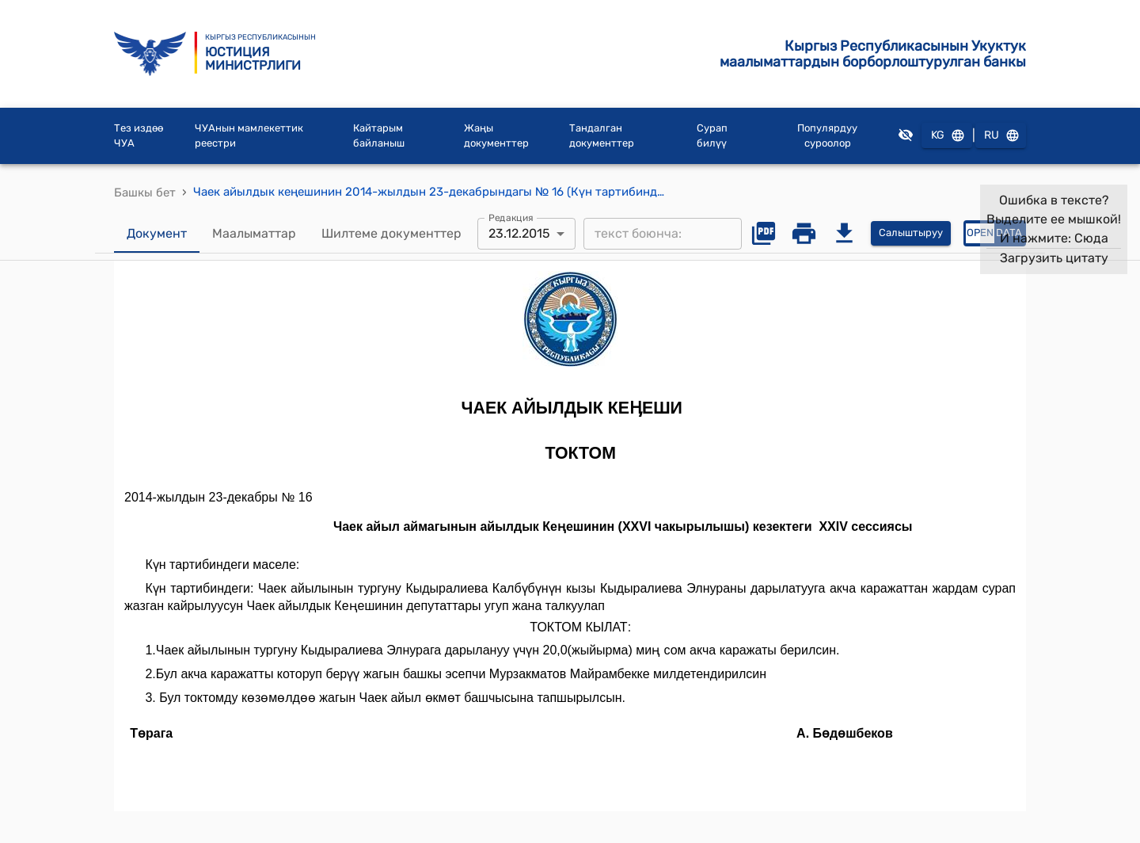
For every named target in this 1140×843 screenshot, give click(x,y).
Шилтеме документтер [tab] (391, 234)
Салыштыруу (911, 233)
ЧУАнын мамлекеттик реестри (249, 136)
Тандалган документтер (601, 136)
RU (1000, 136)
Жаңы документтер (496, 136)
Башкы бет (145, 192)
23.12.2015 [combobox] (519, 233)
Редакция (511, 217)
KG (947, 136)
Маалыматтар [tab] (254, 234)
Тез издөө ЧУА (138, 136)
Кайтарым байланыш (379, 136)
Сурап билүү (712, 136)
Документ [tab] (157, 234)
